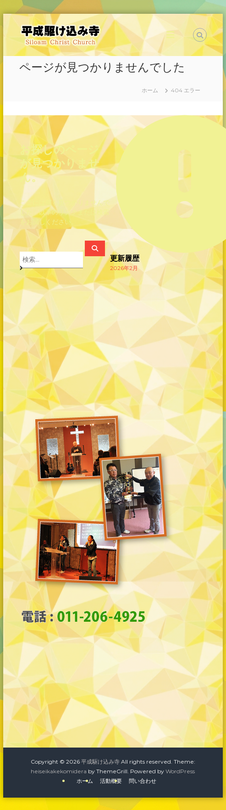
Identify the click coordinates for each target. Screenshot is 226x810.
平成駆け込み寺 (100, 761)
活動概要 (111, 780)
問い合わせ (142, 780)
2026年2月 (124, 267)
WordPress (180, 771)
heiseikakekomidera (59, 771)
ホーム (85, 780)
